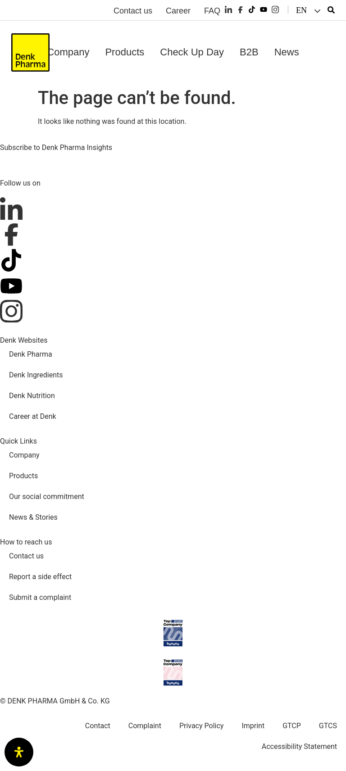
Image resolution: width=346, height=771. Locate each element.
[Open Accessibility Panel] (19, 752)
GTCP (291, 725)
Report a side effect (40, 576)
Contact (97, 725)
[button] (309, 10)
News (286, 52)
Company (68, 52)
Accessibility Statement (299, 746)
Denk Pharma (30, 354)
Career (178, 10)
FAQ (212, 10)
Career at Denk (32, 416)
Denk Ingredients (36, 375)
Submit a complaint (40, 597)
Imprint (252, 725)
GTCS (328, 725)
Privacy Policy (201, 725)
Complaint (144, 725)
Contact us (133, 10)
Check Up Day (192, 52)
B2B (249, 52)
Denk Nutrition (32, 395)
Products (124, 52)
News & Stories (33, 517)
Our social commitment (46, 496)
